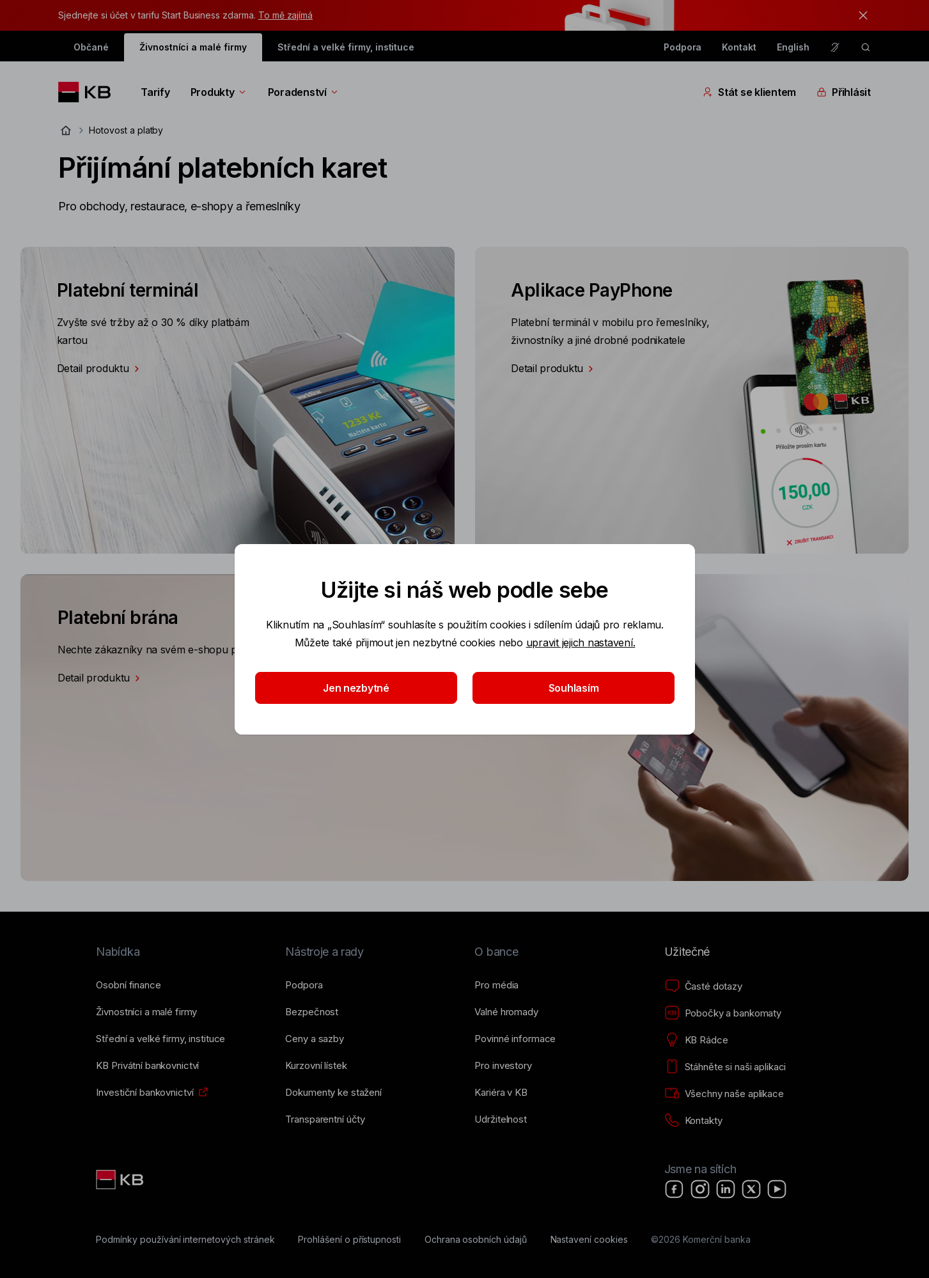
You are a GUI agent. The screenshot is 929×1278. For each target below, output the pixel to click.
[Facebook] (674, 1189)
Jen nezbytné (356, 688)
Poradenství (304, 92)
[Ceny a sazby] (314, 1039)
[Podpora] (303, 985)
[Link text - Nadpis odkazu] (121, 1179)
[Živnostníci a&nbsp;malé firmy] (146, 1012)
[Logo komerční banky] (89, 92)
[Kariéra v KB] (500, 1092)
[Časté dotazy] (703, 986)
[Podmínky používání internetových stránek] (185, 1239)
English (793, 47)
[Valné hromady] (506, 1012)
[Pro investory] (502, 1065)
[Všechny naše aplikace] (724, 1094)
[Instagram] (700, 1189)
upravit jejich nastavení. (580, 642)
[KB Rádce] (696, 1040)
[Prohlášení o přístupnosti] (349, 1239)
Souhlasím (573, 688)
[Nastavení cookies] (589, 1239)
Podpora (683, 47)
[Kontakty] (693, 1120)
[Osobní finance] (128, 985)
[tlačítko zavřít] (860, 15)
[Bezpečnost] (311, 1012)
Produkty (219, 92)
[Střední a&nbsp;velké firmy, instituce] (160, 1039)
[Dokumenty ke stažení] (333, 1092)
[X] (751, 1189)
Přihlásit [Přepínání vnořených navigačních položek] (843, 92)
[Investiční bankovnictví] (144, 1092)
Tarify (155, 92)
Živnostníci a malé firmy (193, 47)
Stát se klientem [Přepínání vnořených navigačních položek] (749, 92)
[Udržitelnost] (500, 1119)
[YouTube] (777, 1189)
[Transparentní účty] (325, 1119)
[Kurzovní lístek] (316, 1065)
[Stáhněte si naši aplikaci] (725, 1067)
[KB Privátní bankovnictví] (147, 1065)
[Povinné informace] (515, 1039)
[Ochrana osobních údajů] (476, 1239)
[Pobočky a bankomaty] (723, 1013)
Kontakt (739, 47)
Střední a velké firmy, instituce (345, 47)
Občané (91, 47)
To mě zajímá (285, 15)
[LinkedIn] (725, 1189)
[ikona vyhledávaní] (866, 47)
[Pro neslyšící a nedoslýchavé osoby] (835, 47)
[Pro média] (496, 985)
